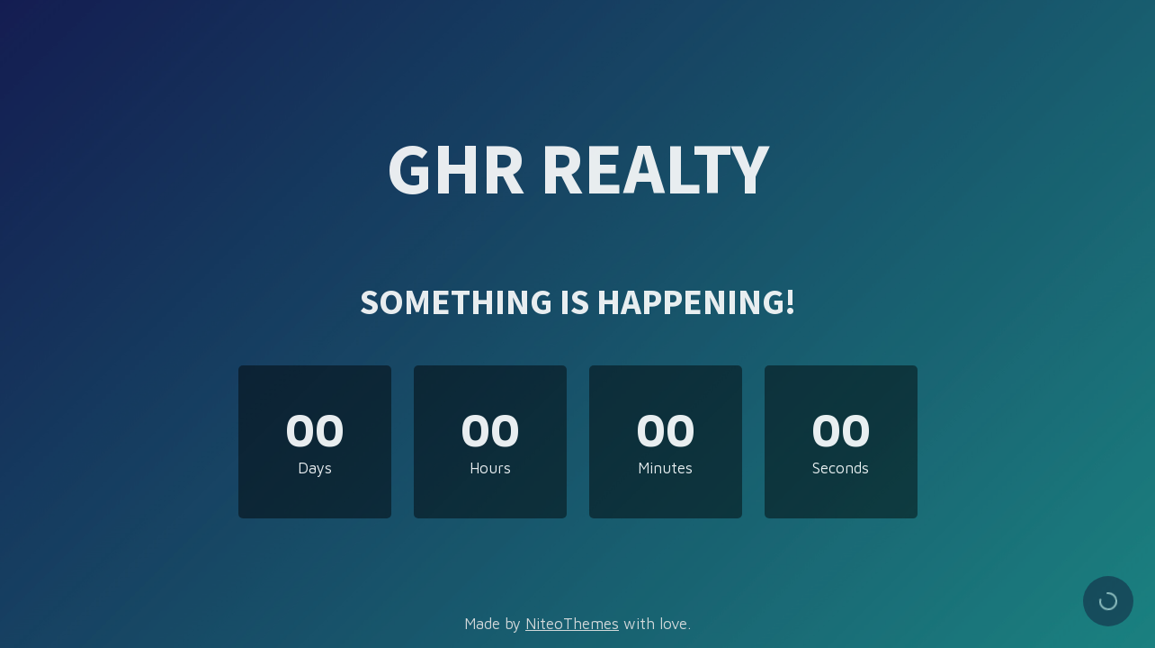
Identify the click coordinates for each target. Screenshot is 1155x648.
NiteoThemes (572, 624)
